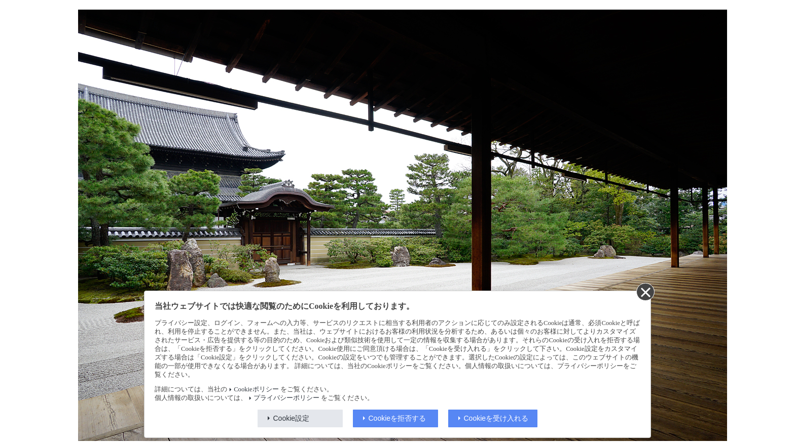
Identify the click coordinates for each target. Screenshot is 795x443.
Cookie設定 (291, 418)
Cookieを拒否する (397, 418)
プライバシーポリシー (286, 397)
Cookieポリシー (256, 389)
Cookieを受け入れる (496, 418)
